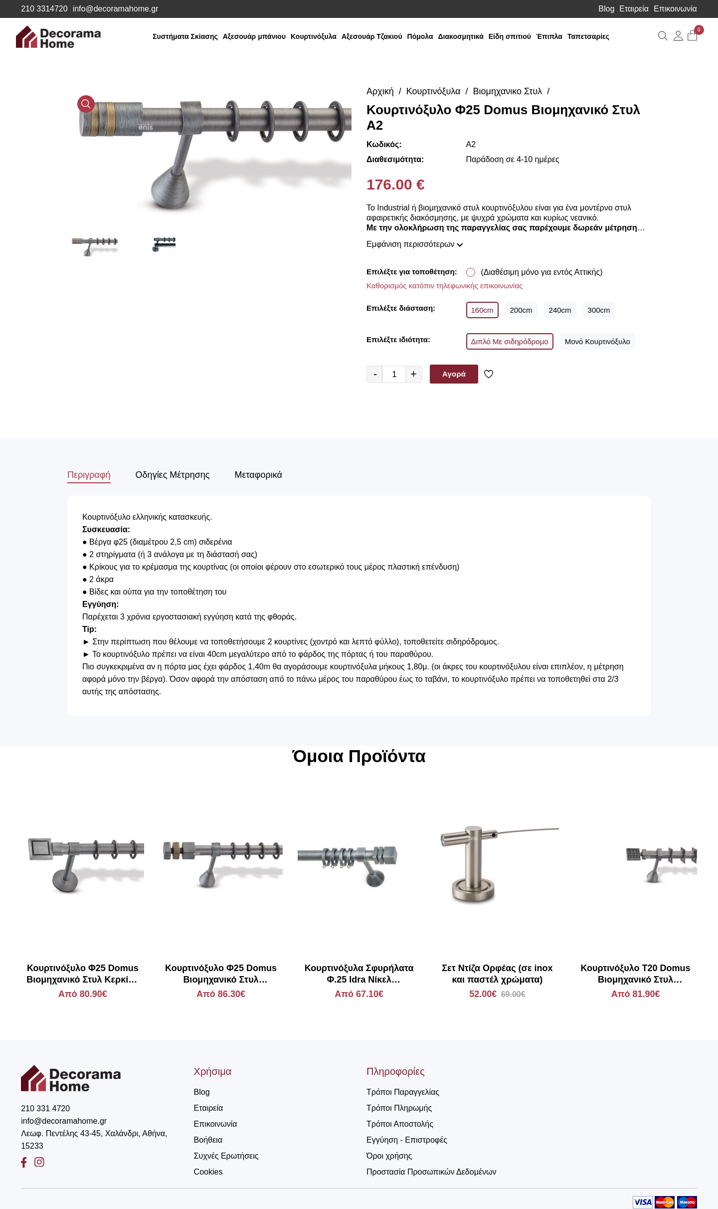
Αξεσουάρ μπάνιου (254, 36)
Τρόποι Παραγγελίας (402, 1092)
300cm (599, 310)
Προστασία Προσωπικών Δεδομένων (431, 1172)
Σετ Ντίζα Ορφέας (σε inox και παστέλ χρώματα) (497, 974)
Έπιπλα (549, 36)
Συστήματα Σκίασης (185, 36)
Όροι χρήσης (389, 1156)
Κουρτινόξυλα (314, 36)
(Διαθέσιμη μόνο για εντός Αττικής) (542, 272)
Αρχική (380, 91)
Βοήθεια (208, 1140)
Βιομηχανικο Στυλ (507, 91)
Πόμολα (420, 36)
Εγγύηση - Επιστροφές (406, 1140)
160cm (482, 310)
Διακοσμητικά (461, 36)
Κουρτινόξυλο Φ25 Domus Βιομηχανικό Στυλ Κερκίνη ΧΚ (82, 974)
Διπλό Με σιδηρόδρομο (509, 341)
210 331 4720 (45, 1108)
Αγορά (454, 374)
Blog (606, 9)
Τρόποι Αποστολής (399, 1124)
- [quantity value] (375, 374)
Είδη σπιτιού (510, 36)
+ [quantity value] (413, 374)
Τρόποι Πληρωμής (399, 1108)
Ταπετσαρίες (588, 36)
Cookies (208, 1172)
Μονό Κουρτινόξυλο (597, 341)
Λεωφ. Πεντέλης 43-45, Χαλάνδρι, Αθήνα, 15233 (94, 1139)
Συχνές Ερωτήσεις (226, 1156)
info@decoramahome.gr (116, 9)
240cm (560, 310)
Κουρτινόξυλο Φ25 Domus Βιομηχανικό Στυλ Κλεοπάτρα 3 (221, 974)
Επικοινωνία (675, 9)
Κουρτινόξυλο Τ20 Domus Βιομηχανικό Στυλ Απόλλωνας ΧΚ (636, 974)
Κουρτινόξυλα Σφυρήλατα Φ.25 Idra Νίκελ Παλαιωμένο (359, 974)
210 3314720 (44, 9)
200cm (521, 310)
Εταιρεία (634, 9)
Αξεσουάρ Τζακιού (372, 36)
